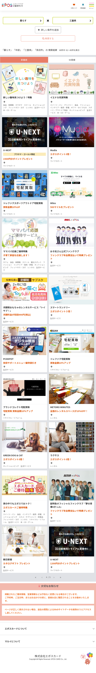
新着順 (24, 59)
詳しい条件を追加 (48, 29)
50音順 (72, 59)
